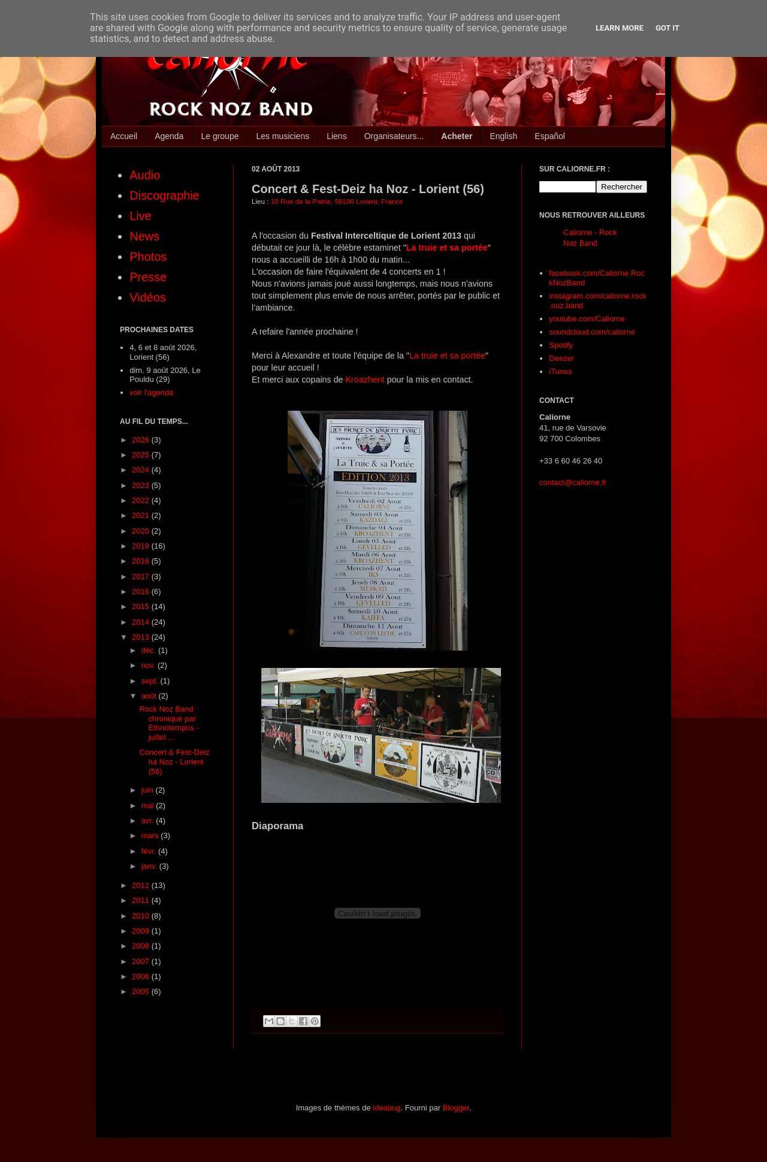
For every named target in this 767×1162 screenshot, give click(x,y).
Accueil (123, 136)
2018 (142, 560)
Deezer (561, 358)
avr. (148, 820)
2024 (142, 469)
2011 (142, 900)
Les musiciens (282, 136)
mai (148, 805)
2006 (142, 976)
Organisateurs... (394, 136)
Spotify (561, 345)
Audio (144, 175)
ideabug (386, 1107)
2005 (142, 991)
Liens (336, 136)
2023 (142, 485)
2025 (142, 454)
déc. (149, 650)
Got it (668, 27)
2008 (142, 945)
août (150, 695)
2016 (142, 591)
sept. (151, 680)
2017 (142, 576)
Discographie (164, 195)
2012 (142, 885)
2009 (142, 930)
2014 (142, 622)
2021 (142, 515)
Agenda (169, 136)
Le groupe (219, 136)
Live (140, 215)
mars (151, 835)
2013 (142, 637)
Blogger (456, 1107)
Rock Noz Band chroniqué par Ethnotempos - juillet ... (169, 723)
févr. (149, 851)
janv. (150, 866)
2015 (142, 606)
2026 (142, 439)
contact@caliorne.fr (572, 482)
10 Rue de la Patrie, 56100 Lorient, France (337, 201)
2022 (142, 500)
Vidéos (147, 297)
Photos (148, 256)
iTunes (560, 371)
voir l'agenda (151, 392)
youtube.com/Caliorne (586, 318)
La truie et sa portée (447, 247)
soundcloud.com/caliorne (592, 331)
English (503, 136)
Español (550, 136)
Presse (148, 277)
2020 (142, 530)
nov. (149, 665)
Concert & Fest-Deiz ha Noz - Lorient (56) (174, 761)
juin (148, 789)
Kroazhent (366, 379)
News (144, 236)
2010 (142, 915)
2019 (142, 545)
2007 (142, 961)
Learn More (620, 27)
